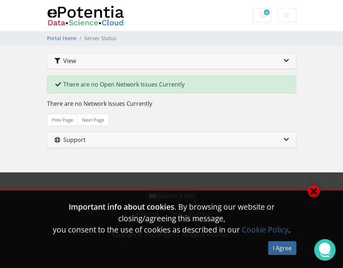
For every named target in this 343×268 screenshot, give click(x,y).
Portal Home (62, 38)
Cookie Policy (265, 230)
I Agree (282, 248)
